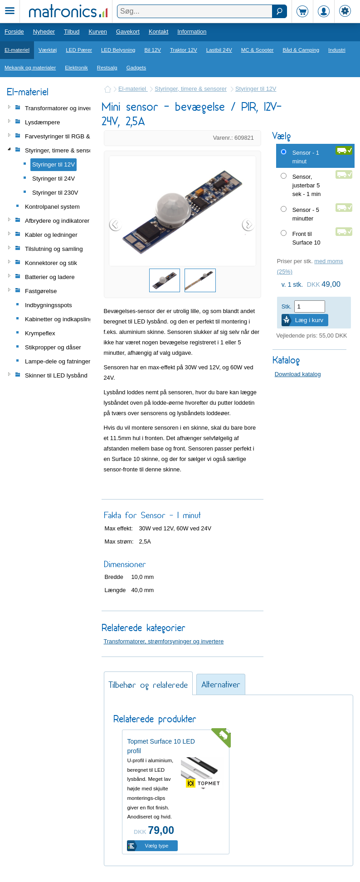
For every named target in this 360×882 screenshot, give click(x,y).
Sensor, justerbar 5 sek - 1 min (306, 185)
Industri (336, 50)
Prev (116, 224)
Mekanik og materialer (30, 67)
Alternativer (220, 684)
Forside (14, 31)
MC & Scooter (257, 50)
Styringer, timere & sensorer (191, 88)
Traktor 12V (183, 50)
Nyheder (44, 31)
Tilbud (71, 31)
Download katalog (298, 374)
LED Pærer (79, 50)
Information (191, 31)
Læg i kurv (309, 320)
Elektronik (76, 67)
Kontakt (158, 31)
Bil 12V (153, 50)
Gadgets (136, 67)
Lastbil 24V (219, 50)
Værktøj (48, 50)
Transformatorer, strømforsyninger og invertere (164, 641)
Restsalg (107, 67)
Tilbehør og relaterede (148, 685)
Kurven (97, 31)
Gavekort (128, 31)
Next (249, 224)
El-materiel (17, 50)
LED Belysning (118, 50)
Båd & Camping (300, 50)
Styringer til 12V (255, 88)
